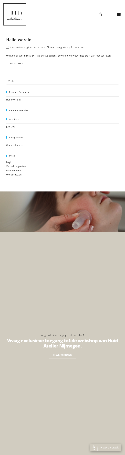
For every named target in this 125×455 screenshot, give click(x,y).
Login (9, 162)
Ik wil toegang (62, 355)
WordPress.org (14, 174)
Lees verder (17, 63)
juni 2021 (11, 126)
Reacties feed (13, 170)
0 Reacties (78, 47)
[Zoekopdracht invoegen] (62, 81)
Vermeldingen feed (16, 166)
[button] (118, 14)
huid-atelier (16, 47)
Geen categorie (58, 47)
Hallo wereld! (19, 39)
